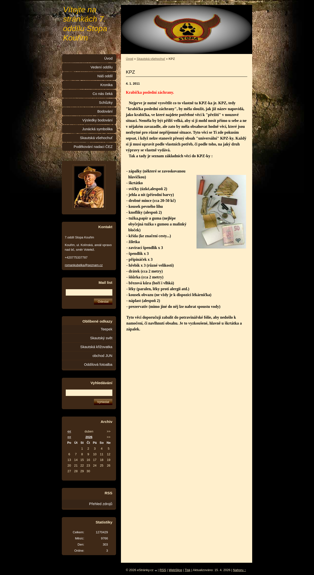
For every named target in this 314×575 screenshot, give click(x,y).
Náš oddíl (105, 76)
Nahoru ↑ (239, 570)
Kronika (106, 85)
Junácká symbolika (97, 129)
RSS (162, 570)
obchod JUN (102, 356)
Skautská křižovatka (96, 347)
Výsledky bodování (97, 120)
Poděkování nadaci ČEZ (93, 147)
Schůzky (106, 103)
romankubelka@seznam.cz (84, 265)
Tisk (187, 570)
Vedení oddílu (102, 67)
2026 (88, 437)
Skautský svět (101, 338)
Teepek (106, 329)
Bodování (105, 111)
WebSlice (175, 570)
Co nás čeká (102, 94)
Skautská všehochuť (151, 59)
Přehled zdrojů (100, 504)
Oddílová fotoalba (98, 364)
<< (69, 431)
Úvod (129, 59)
